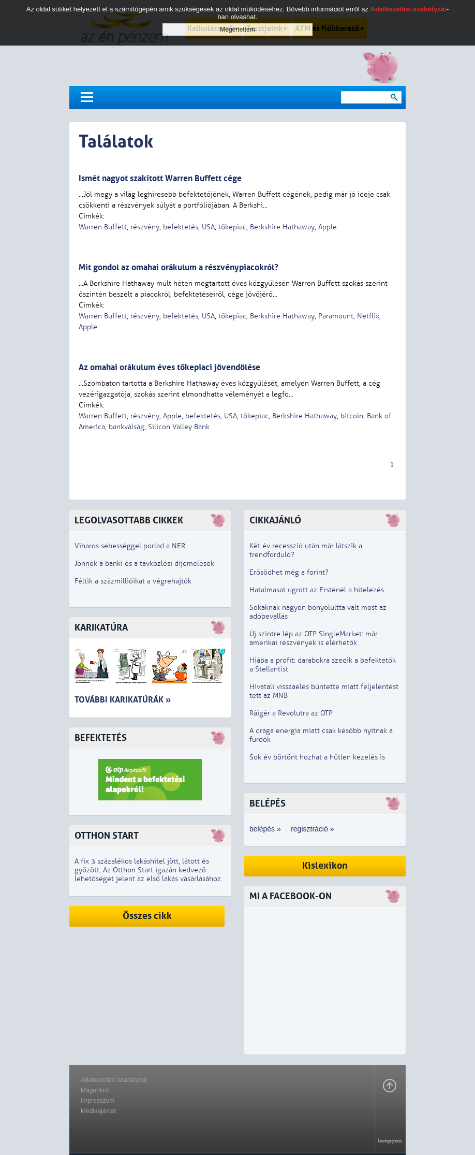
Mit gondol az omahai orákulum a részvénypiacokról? (178, 267)
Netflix (368, 316)
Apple (327, 227)
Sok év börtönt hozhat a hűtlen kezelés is (317, 757)
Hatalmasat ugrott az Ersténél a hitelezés (316, 590)
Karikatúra (101, 627)
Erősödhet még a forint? (289, 572)
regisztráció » (312, 829)
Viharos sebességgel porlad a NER (130, 546)
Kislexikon (325, 865)
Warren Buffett (103, 227)
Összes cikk (147, 916)
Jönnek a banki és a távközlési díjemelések (144, 563)
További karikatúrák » (123, 700)
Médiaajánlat (98, 1111)
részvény (144, 227)
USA (208, 227)
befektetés (180, 227)
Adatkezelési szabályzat (114, 1080)
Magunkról (95, 1090)
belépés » (265, 829)
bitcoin (351, 416)
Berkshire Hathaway (282, 227)
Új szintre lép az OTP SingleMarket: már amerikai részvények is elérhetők (313, 638)
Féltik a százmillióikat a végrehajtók (133, 581)
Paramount (335, 316)
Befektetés (101, 738)
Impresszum (97, 1100)
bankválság (126, 426)
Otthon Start (107, 835)
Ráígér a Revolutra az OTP (291, 713)
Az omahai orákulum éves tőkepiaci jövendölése (169, 367)
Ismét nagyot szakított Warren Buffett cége (160, 178)
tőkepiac (232, 227)
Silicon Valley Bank (179, 426)
